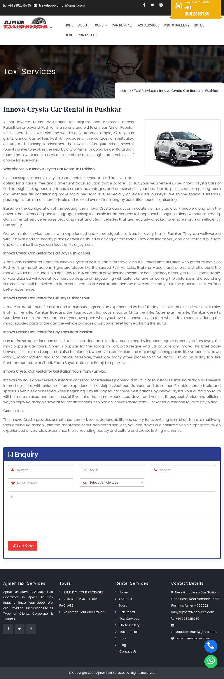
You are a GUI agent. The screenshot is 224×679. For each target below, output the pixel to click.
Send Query (23, 545)
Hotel (199, 25)
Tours (100, 25)
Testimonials (126, 632)
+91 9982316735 (187, 619)
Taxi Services (147, 25)
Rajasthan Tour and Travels (82, 612)
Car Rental (122, 25)
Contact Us (87, 35)
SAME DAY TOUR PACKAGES (81, 592)
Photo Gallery (176, 25)
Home (69, 25)
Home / (126, 90)
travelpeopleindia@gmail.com (194, 632)
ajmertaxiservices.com (193, 638)
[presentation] (41, 528)
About (83, 25)
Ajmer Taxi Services (110, 673)
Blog (69, 35)
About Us (123, 599)
